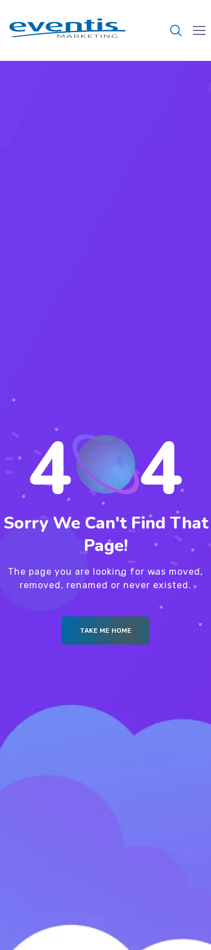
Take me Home (106, 630)
